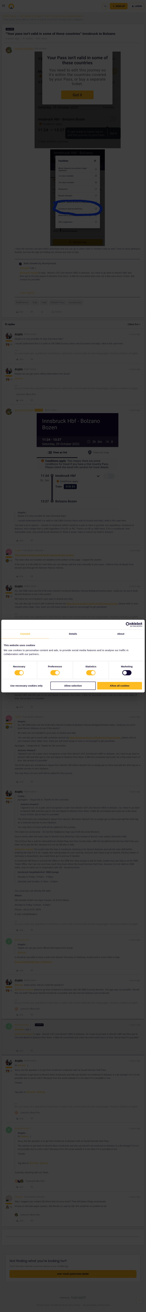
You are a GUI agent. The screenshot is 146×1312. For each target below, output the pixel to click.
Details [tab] (73, 633)
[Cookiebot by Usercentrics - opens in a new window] (128, 624)
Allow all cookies (119, 685)
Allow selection (73, 685)
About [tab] (120, 633)
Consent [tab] (25, 633)
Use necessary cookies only (26, 685)
